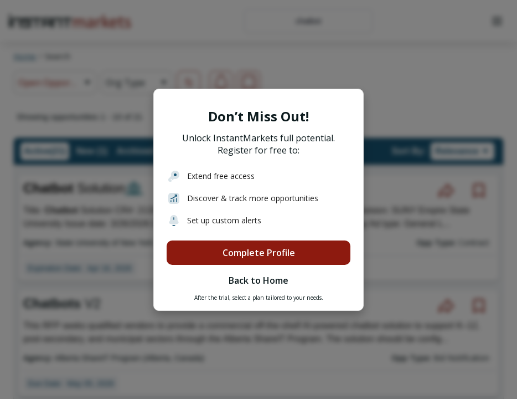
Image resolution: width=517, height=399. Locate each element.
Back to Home (258, 280)
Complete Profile (259, 253)
